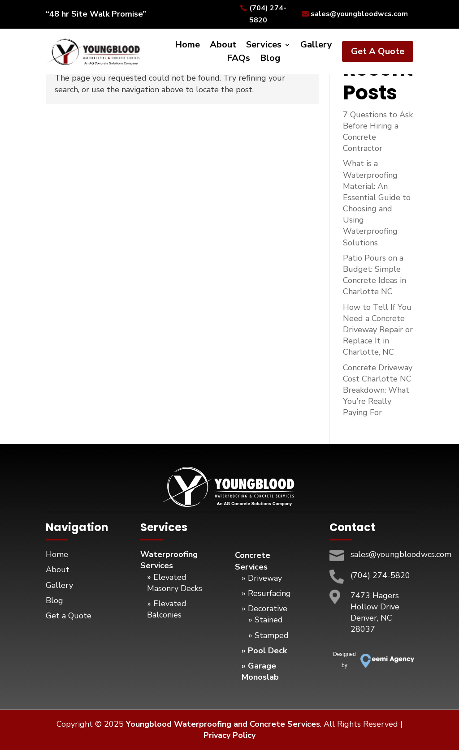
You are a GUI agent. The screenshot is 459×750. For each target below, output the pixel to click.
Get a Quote (68, 615)
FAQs (238, 59)
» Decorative (264, 608)
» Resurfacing (266, 593)
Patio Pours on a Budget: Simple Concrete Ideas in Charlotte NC (374, 275)
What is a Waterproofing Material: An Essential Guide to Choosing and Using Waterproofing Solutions (377, 203)
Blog (270, 59)
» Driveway (262, 578)
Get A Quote (377, 51)
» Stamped (268, 635)
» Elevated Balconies (166, 609)
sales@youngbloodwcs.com (359, 14)
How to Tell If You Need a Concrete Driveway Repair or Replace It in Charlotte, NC (378, 330)
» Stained (265, 619)
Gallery (316, 46)
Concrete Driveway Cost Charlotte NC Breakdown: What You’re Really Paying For (377, 390)
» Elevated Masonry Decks (174, 583)
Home (187, 46)
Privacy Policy (229, 735)
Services (263, 46)
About (223, 46)
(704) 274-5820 (267, 14)
